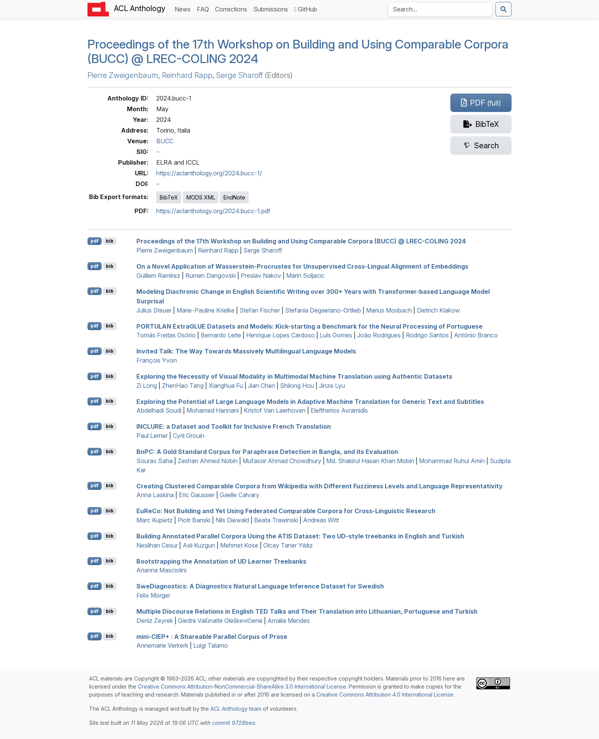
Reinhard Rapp (187, 75)
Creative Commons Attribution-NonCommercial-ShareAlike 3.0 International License (242, 686)
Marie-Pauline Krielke (205, 310)
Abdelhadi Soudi (158, 410)
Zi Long (146, 385)
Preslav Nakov (261, 275)
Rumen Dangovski (210, 275)
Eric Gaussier (197, 495)
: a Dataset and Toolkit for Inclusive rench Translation (233, 426)
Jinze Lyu (332, 385)
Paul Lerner (152, 435)
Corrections (232, 8)
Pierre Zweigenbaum (122, 75)
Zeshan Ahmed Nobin (208, 461)
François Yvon (156, 360)
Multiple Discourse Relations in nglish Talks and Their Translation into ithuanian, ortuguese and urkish (307, 611)
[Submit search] (503, 9)
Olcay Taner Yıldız (288, 545)
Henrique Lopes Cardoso (280, 335)
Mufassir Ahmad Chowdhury (282, 461)
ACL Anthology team (235, 708)
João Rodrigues (379, 335)
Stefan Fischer (260, 310)
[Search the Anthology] (440, 9)
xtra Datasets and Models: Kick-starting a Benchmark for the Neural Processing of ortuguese (309, 326)
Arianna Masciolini (161, 570)
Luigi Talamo (210, 645)
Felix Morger (153, 595)
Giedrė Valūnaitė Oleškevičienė (220, 620)
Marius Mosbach (389, 310)
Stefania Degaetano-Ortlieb (323, 310)
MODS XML (200, 197)
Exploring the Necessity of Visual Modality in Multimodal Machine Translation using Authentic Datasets (294, 376)
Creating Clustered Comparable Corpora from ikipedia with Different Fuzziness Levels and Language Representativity (319, 485)
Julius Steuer (154, 310)
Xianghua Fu (226, 385)
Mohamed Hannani (212, 410)
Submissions (272, 8)
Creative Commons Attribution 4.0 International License (384, 694)
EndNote (234, 197)
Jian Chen (261, 385)
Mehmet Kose (239, 545)
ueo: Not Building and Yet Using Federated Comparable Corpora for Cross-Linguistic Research (285, 511)
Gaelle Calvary (239, 495)
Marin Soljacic (305, 275)
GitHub (305, 9)
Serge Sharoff (239, 75)
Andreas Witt (321, 520)
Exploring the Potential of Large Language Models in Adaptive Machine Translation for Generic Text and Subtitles (310, 401)
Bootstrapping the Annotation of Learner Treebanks (221, 561)
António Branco (476, 335)
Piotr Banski (194, 520)
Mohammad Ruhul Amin (452, 461)
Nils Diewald (232, 520)
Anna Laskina (155, 495)
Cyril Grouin (188, 435)
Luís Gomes (336, 335)
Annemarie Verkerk (162, 645)
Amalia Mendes (288, 620)
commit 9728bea (233, 723)
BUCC (164, 141)
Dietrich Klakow (438, 310)
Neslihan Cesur (157, 545)
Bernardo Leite (221, 335)
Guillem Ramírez (158, 275)
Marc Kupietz (154, 520)
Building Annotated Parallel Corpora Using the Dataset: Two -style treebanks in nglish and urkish (300, 536)
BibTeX (169, 197)
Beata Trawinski (276, 520)
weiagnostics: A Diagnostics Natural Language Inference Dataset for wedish (260, 586)
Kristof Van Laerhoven (275, 410)
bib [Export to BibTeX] (109, 241)
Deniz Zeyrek (154, 620)
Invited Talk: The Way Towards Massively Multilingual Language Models (246, 351)
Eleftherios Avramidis (339, 410)
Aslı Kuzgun (199, 545)
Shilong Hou (297, 385)
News (184, 8)
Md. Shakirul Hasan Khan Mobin (370, 461)
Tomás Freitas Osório (166, 335)
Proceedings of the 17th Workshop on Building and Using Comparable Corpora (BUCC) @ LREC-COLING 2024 (297, 51)
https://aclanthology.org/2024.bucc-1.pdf (213, 211)
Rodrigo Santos (427, 335)
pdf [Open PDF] (95, 241)
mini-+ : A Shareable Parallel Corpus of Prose (211, 636)
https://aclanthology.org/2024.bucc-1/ (209, 173)
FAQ (204, 8)
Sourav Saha (154, 461)
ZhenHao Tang (183, 385)
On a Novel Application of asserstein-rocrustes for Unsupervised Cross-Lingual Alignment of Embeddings (302, 266)
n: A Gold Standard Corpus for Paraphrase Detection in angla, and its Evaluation (267, 451)
